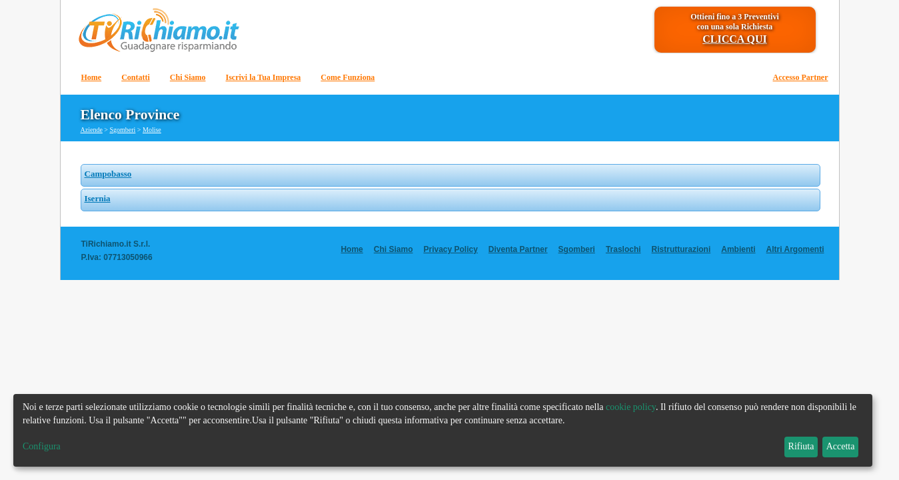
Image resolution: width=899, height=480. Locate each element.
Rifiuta (801, 446)
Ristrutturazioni (681, 249)
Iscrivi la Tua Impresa (263, 77)
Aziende (92, 129)
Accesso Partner (800, 77)
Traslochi (623, 249)
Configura (42, 446)
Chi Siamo (188, 77)
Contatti (135, 77)
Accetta (840, 446)
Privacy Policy (450, 249)
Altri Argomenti (795, 249)
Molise (152, 129)
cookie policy (631, 407)
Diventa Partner (518, 249)
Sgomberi (122, 129)
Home (91, 77)
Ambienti (738, 249)
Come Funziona (348, 77)
